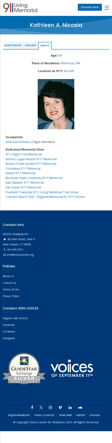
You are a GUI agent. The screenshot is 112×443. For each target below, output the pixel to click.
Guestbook (13, 45)
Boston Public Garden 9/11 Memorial (31, 164)
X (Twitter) (9, 331)
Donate (95, 415)
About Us (8, 276)
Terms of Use (11, 289)
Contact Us (9, 282)
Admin (80, 415)
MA (78, 63)
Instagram (9, 338)
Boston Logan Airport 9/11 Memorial (31, 159)
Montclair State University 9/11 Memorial (34, 178)
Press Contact (44, 415)
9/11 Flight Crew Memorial (24, 154)
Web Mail (65, 415)
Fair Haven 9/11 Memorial (23, 187)
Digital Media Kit (19, 415)
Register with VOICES (15, 318)
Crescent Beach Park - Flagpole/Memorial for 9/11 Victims (45, 197)
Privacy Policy (11, 296)
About (45, 45)
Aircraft (69, 71)
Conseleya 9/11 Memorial (23, 168)
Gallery (31, 45)
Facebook (9, 325)
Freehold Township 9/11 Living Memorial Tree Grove (42, 192)
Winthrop (67, 63)
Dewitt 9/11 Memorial (20, 173)
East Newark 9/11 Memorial (25, 182)
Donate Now (90, 7)
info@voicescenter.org (18, 254)
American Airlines (17, 142)
